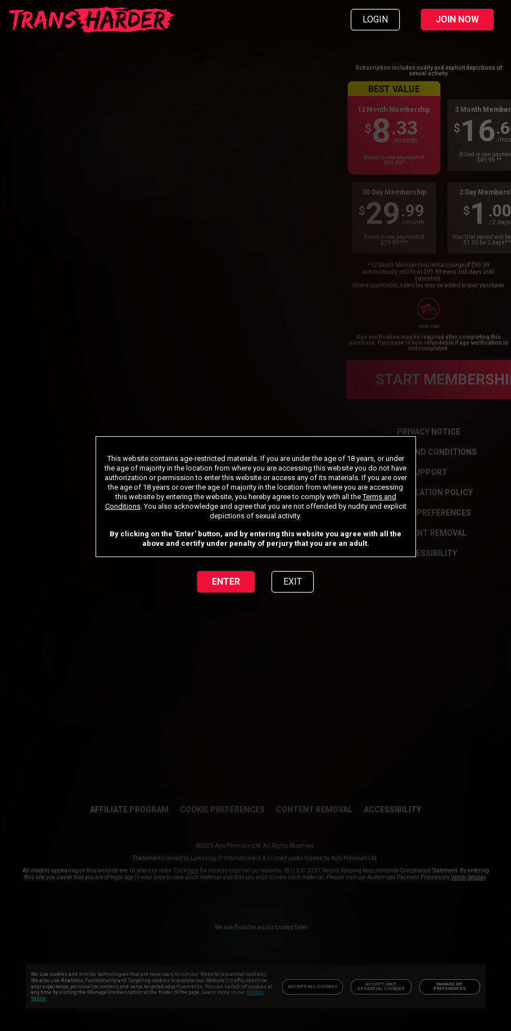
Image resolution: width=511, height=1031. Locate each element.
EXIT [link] (292, 581)
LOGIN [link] (375, 19)
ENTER (226, 581)
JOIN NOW (457, 19)
